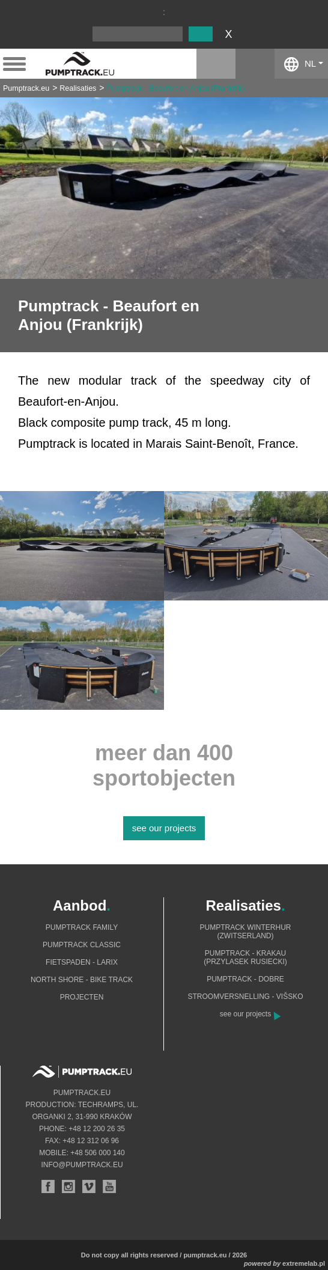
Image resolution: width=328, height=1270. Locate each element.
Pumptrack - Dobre (245, 979)
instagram (215, 64)
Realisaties (77, 88)
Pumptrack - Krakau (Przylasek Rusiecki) (245, 957)
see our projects (164, 828)
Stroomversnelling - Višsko (245, 996)
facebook (255, 64)
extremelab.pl (303, 1263)
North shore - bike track (82, 979)
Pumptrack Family (82, 927)
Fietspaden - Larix (82, 962)
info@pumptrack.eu (82, 1165)
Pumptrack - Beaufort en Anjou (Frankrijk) (175, 88)
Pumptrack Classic (82, 945)
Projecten (82, 997)
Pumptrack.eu (26, 88)
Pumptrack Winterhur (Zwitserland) (245, 931)
